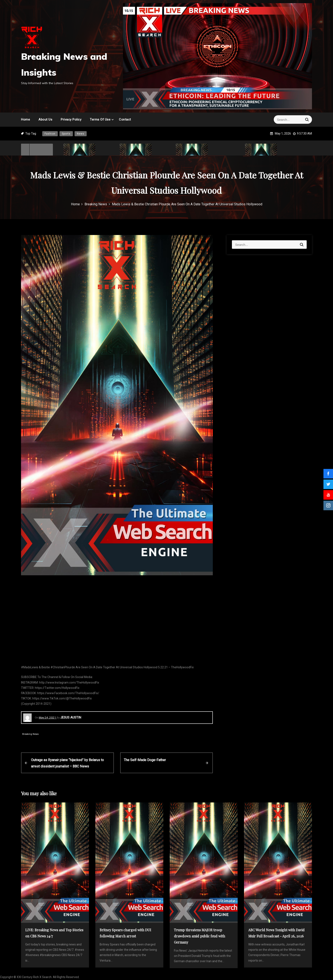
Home (25, 119)
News (80, 133)
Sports (66, 133)
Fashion (50, 133)
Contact (125, 119)
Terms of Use (100, 119)
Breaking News (30, 734)
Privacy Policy (71, 119)
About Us (45, 119)
